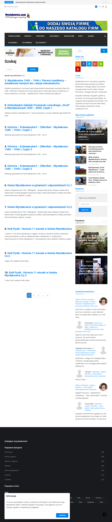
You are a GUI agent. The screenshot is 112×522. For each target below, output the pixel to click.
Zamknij (62, 515)
